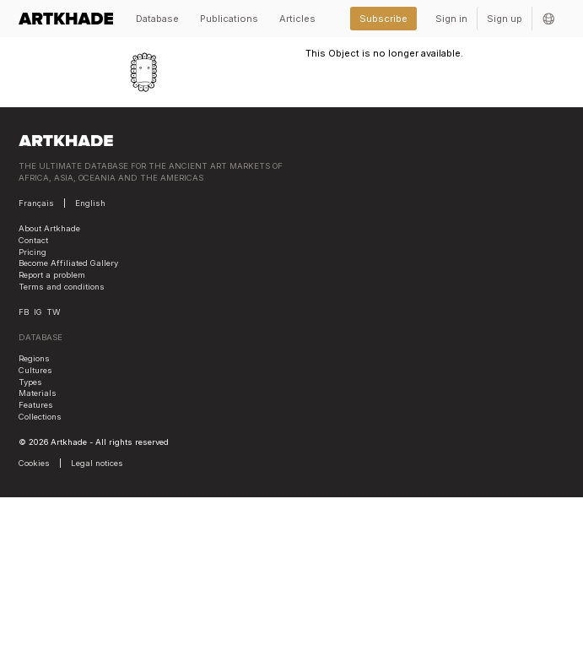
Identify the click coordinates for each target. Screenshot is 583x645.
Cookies (34, 463)
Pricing (32, 252)
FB (24, 312)
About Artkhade (49, 228)
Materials (38, 393)
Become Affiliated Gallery (68, 263)
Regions (34, 358)
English (90, 203)
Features (36, 404)
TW (53, 312)
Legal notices (97, 463)
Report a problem (52, 274)
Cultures (35, 370)
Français (36, 203)
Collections (40, 416)
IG (38, 312)
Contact (33, 240)
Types (30, 382)
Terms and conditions (62, 286)
